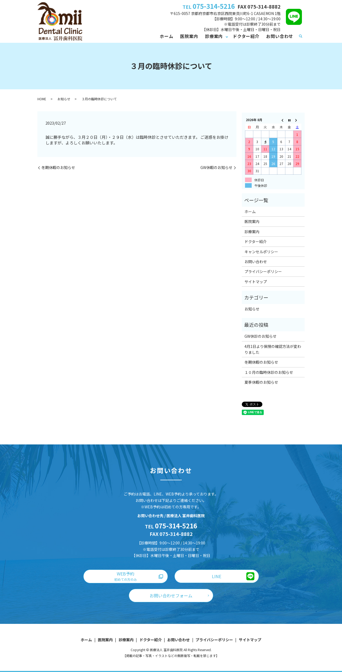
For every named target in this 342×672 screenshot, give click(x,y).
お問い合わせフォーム (171, 595)
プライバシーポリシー (263, 271)
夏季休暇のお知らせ (261, 382)
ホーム (166, 36)
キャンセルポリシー (261, 251)
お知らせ (63, 99)
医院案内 (189, 36)
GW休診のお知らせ (260, 336)
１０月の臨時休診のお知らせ (268, 372)
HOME (41, 99)
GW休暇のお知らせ (216, 167)
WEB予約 (125, 575)
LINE (216, 576)
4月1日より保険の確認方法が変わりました (272, 349)
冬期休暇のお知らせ (58, 167)
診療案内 (214, 36)
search (301, 36)
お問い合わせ (279, 36)
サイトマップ (255, 281)
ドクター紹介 (246, 36)
